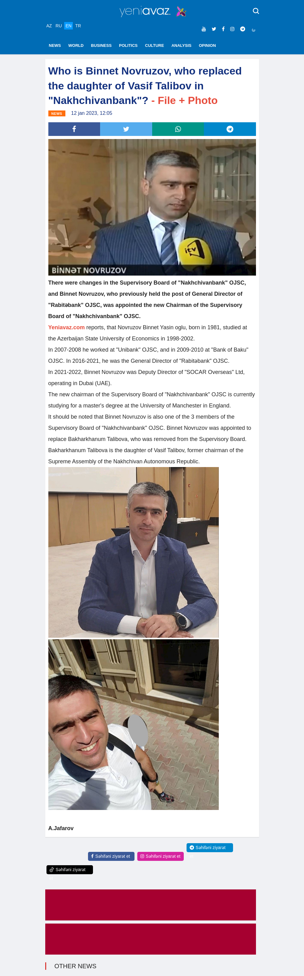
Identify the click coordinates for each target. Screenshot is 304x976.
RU (58, 25)
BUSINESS (101, 45)
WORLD (76, 45)
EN (68, 25)
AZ (49, 25)
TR (78, 25)
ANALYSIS (181, 45)
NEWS (55, 45)
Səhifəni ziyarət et (110, 856)
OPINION (207, 45)
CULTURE (154, 45)
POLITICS (128, 45)
